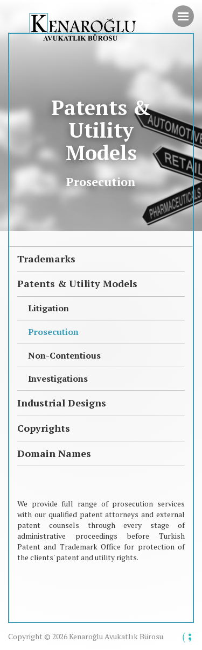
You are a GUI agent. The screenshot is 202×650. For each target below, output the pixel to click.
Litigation (48, 308)
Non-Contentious (64, 355)
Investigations (58, 378)
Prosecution (53, 332)
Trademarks (46, 258)
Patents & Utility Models (77, 283)
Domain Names (54, 453)
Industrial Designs (61, 402)
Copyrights (43, 428)
